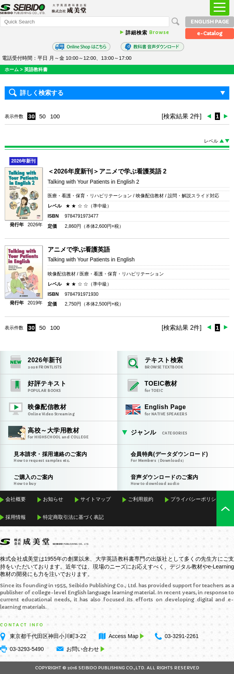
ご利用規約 (140, 499)
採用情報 (15, 517)
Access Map (125, 636)
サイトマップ (95, 499)
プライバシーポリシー (195, 499)
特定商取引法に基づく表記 (73, 517)
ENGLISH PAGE (210, 21)
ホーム (12, 69)
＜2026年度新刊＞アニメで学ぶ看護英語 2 (107, 171)
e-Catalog (209, 33)
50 (42, 116)
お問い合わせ (82, 649)
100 (55, 116)
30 (31, 116)
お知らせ (53, 499)
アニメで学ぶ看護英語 (79, 249)
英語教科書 (36, 69)
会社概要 (15, 499)
